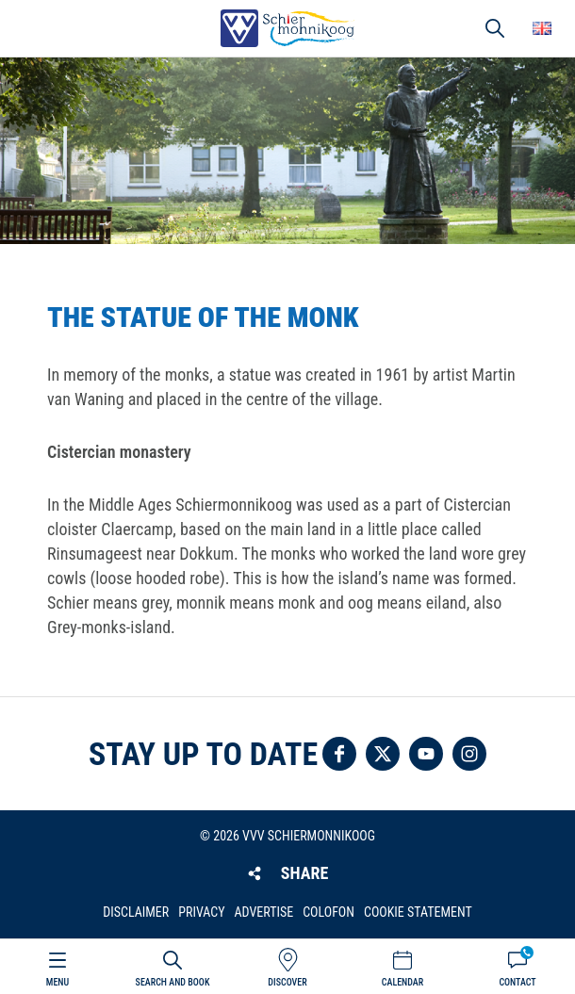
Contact (517, 982)
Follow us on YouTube (426, 754)
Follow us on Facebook (339, 754)
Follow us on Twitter (383, 754)
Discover (287, 982)
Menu (57, 982)
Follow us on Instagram (469, 754)
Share (304, 873)
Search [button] (495, 28)
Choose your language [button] (542, 28)
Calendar (402, 982)
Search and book (173, 982)
